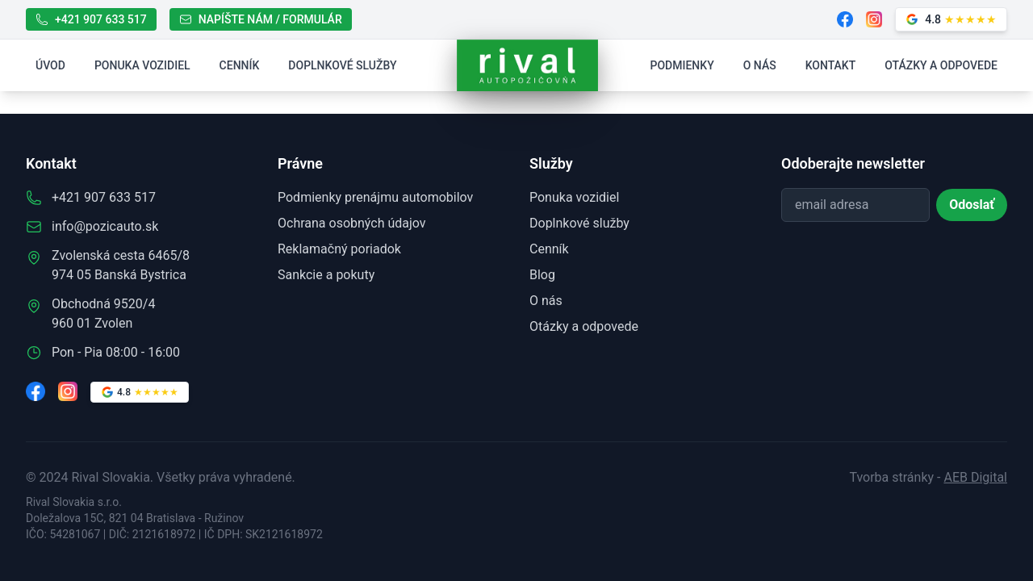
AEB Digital (975, 477)
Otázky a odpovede (941, 65)
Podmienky (682, 65)
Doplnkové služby (342, 65)
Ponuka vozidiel (142, 65)
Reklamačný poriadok (339, 249)
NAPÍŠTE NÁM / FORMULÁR (260, 19)
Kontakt (830, 65)
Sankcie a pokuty (326, 274)
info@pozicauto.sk (105, 226)
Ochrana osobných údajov (352, 223)
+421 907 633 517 (91, 19)
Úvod (50, 65)
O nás (759, 65)
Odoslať (971, 204)
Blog (542, 274)
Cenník (240, 65)
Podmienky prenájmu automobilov (375, 197)
